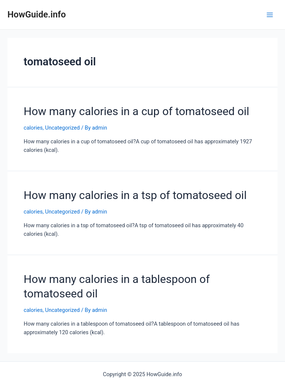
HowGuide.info (36, 14)
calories (33, 127)
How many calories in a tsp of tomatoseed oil (135, 195)
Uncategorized (62, 127)
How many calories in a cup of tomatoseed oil (136, 111)
